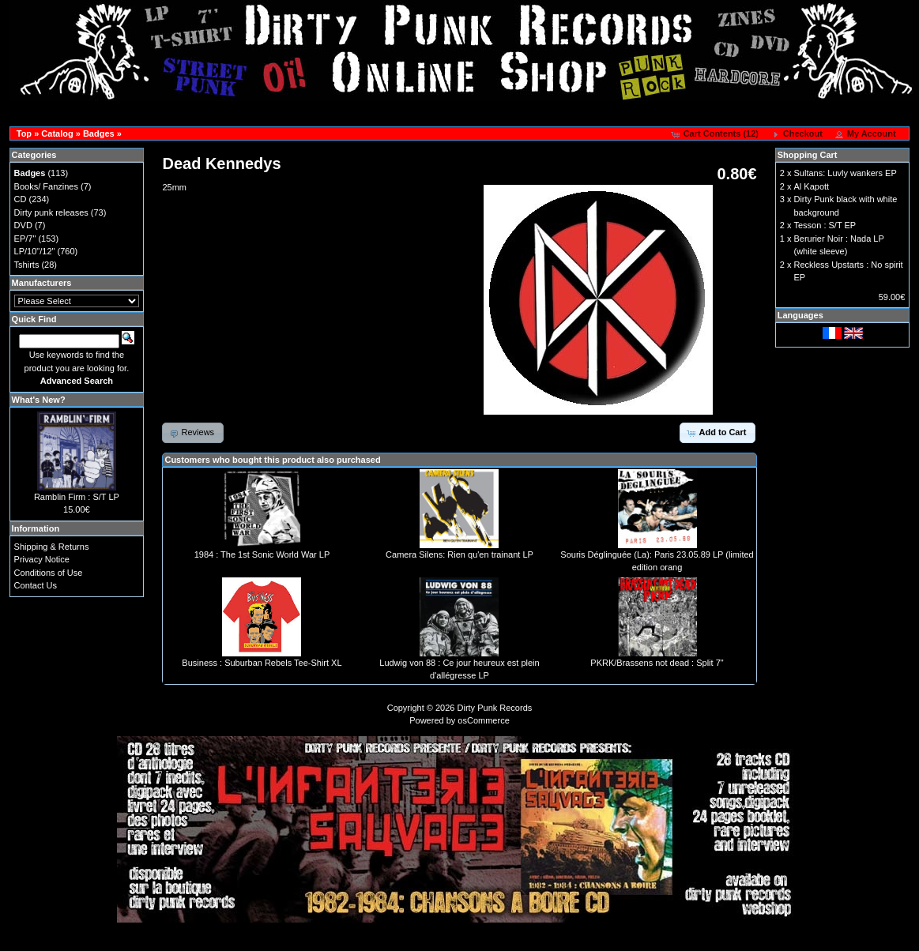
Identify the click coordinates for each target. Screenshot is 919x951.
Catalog (57, 133)
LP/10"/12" (34, 251)
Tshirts (27, 264)
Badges (99, 133)
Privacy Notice (42, 559)
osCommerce (483, 720)
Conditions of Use (48, 572)
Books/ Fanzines (46, 186)
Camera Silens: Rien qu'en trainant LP (459, 554)
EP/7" (25, 238)
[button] (716, 134)
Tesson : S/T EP (824, 225)
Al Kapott (811, 186)
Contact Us (35, 585)
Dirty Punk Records (495, 707)
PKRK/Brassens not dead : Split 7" (656, 662)
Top (24, 133)
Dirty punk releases (51, 212)
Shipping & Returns (51, 546)
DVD (23, 225)
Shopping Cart (808, 155)
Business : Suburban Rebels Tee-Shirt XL (261, 662)
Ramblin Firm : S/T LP (76, 497)
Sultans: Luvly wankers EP (844, 173)
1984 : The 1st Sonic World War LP (262, 554)
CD (20, 199)
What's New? (39, 399)
